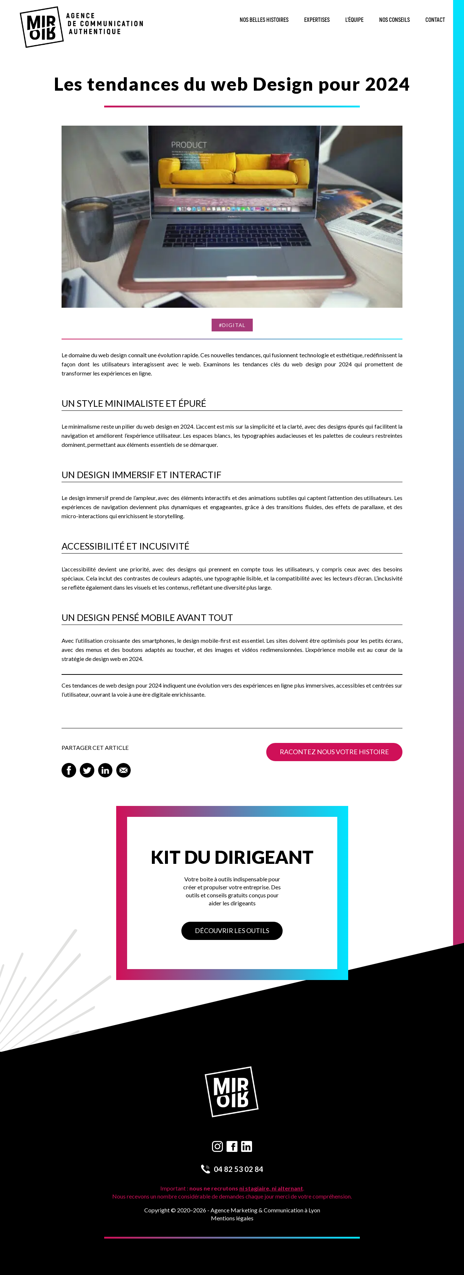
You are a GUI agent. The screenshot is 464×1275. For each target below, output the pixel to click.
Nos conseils (394, 20)
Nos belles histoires (264, 20)
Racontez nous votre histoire (334, 752)
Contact (435, 20)
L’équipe (354, 20)
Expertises (317, 20)
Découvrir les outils (232, 930)
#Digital (232, 325)
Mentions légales (232, 1218)
